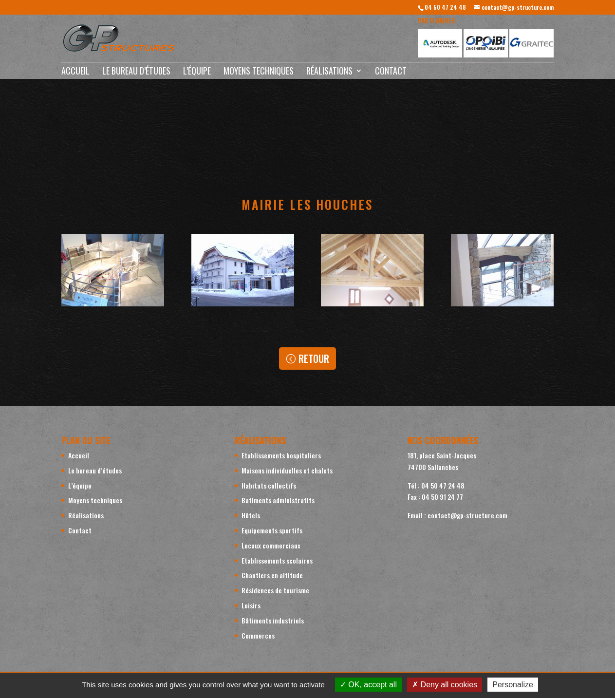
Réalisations (329, 72)
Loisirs (251, 605)
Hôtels (251, 515)
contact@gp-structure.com (467, 515)
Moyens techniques (259, 72)
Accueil (75, 72)
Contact (391, 72)
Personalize (512, 684)
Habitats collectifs (269, 485)
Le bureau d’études (136, 72)
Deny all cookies (444, 684)
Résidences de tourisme (275, 590)
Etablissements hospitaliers (281, 455)
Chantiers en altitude (272, 575)
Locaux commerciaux (271, 545)
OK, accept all (368, 684)
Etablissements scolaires (277, 560)
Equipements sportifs (272, 530)
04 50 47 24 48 (445, 7)
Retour (313, 358)
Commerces (258, 635)
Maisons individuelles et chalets (287, 470)
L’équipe (197, 72)
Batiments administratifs (278, 500)
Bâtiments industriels (273, 620)
